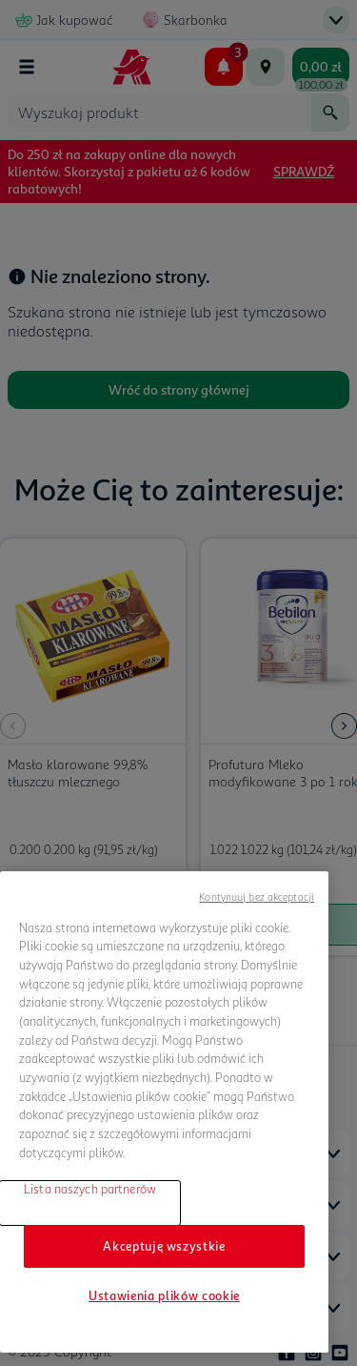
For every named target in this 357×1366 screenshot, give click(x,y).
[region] (164, 1112)
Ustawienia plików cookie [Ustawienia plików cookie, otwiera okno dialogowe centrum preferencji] (164, 1295)
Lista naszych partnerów (90, 1188)
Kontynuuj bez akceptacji (256, 896)
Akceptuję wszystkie (164, 1246)
